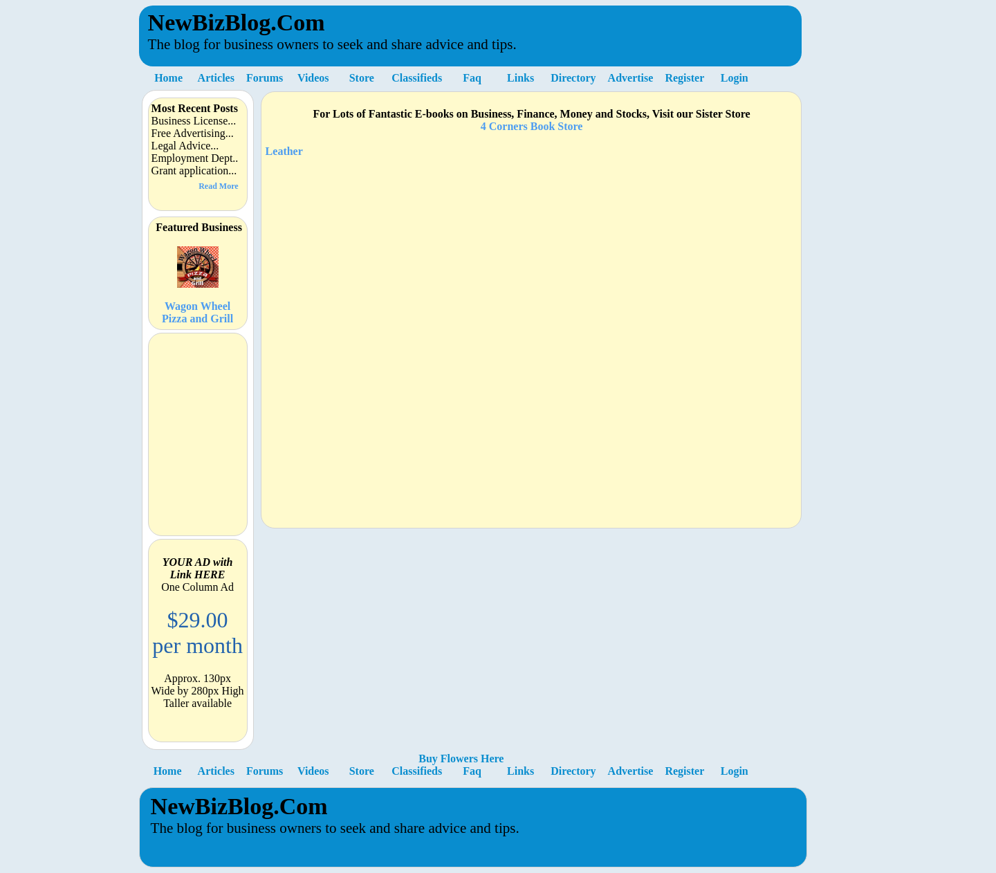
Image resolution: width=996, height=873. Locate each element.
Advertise (631, 78)
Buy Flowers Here (461, 758)
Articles (216, 78)
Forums (264, 78)
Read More (218, 186)
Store (361, 78)
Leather (284, 151)
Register (684, 78)
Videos (313, 78)
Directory (573, 78)
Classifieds (416, 78)
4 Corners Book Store (532, 126)
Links (520, 78)
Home (168, 78)
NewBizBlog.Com (236, 22)
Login (734, 78)
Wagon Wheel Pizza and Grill (197, 279)
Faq (472, 78)
